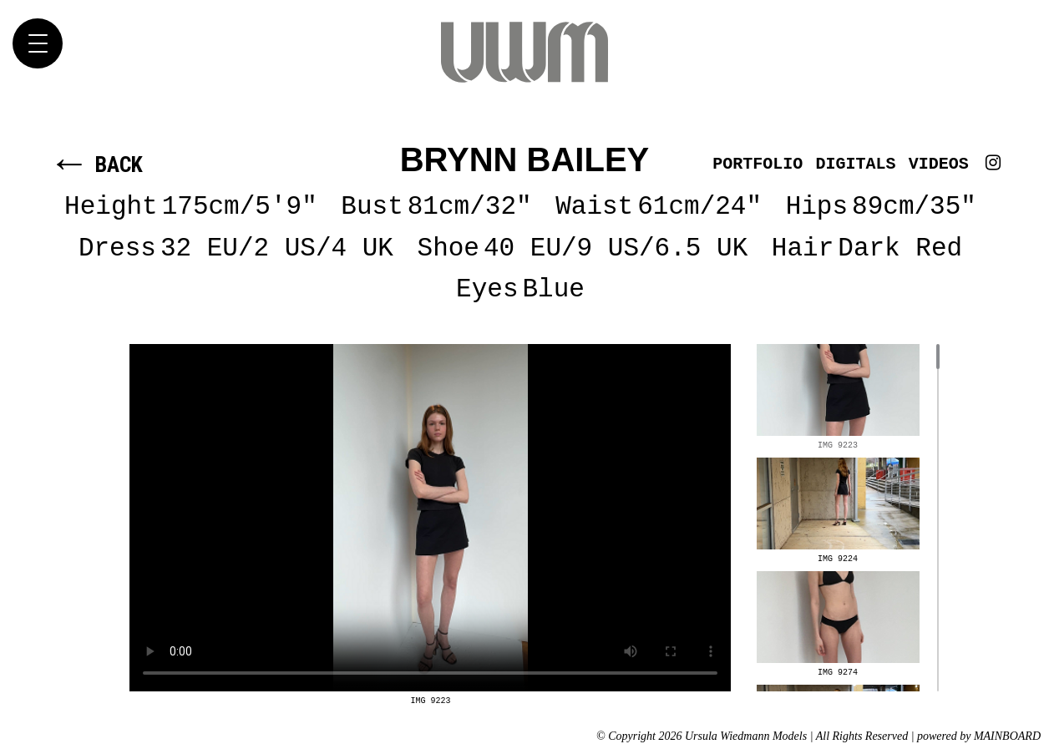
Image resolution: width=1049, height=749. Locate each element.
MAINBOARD (1007, 736)
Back (95, 164)
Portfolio (757, 164)
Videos (939, 164)
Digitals (856, 164)
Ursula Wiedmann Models (524, 52)
